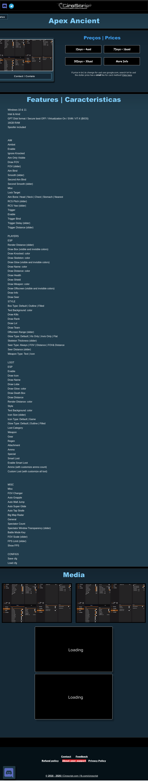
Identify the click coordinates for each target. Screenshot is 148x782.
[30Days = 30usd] (83, 61)
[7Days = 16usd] (122, 49)
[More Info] (122, 61)
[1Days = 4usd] (83, 49)
